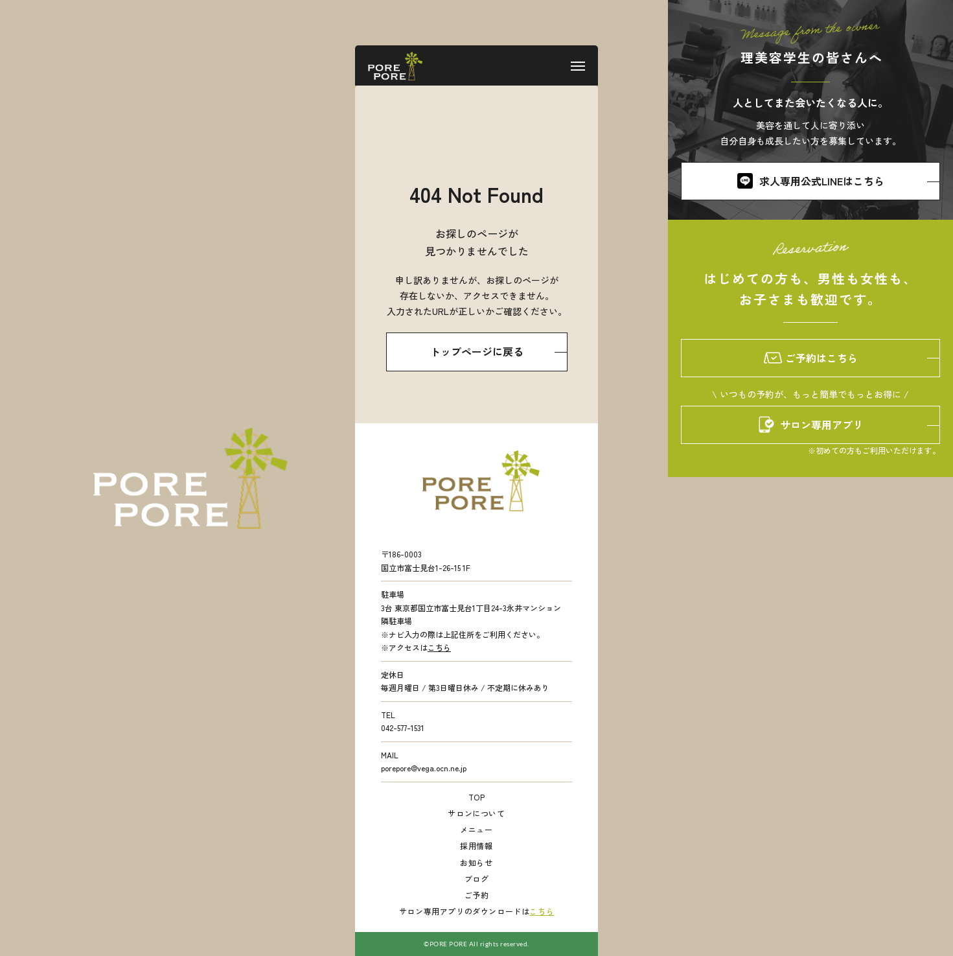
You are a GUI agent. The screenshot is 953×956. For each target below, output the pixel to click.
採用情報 (476, 845)
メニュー (476, 829)
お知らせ (476, 862)
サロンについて (476, 813)
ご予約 (477, 894)
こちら (439, 647)
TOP (476, 796)
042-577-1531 (402, 727)
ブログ (477, 878)
